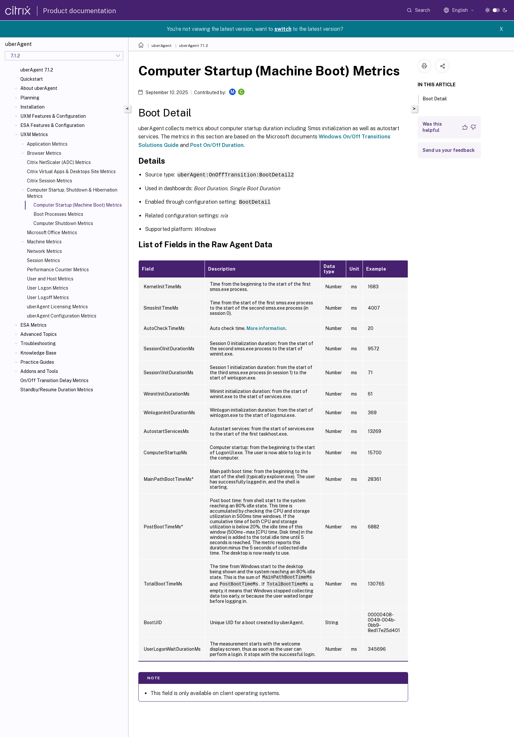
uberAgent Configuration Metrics (61, 315)
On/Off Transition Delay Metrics (54, 380)
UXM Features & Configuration (53, 116)
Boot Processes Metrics (58, 214)
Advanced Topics (38, 334)
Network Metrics (44, 251)
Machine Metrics (44, 241)
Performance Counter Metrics (58, 269)
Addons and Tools (39, 371)
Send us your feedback (449, 150)
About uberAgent (38, 88)
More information (266, 327)
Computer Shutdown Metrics (63, 223)
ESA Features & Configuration (52, 125)
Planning (29, 97)
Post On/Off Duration (217, 145)
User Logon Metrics (47, 288)
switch (282, 29)
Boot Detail (438, 98)
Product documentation (79, 11)
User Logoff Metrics (48, 297)
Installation (32, 107)
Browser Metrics (44, 153)
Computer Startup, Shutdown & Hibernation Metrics (72, 192)
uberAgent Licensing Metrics (57, 306)
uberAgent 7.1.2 (36, 69)
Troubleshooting (38, 343)
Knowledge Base (38, 353)
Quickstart (31, 79)
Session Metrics (43, 260)
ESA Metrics (33, 325)
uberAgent (161, 45)
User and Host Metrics (50, 278)
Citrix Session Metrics (49, 180)
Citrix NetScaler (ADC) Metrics (59, 162)
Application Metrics (47, 144)
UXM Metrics (34, 134)
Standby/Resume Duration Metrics (56, 389)
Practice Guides (37, 362)
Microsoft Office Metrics (52, 232)
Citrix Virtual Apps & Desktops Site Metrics (71, 171)
